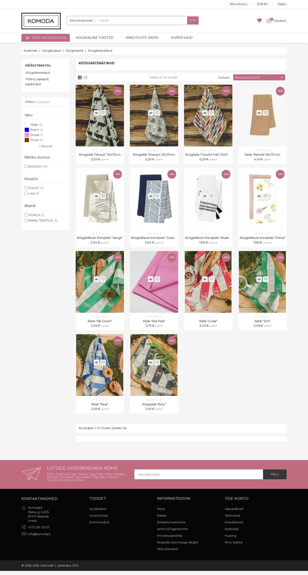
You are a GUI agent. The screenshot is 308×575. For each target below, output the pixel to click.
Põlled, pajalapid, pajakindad (37, 81)
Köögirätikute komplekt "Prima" (262, 239)
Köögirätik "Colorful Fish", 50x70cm (210, 155)
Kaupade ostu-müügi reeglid (177, 546)
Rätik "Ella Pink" (154, 323)
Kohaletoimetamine (171, 526)
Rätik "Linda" (208, 323)
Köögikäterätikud (38, 73)
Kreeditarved (234, 526)
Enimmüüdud (99, 526)
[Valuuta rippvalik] (258, 4)
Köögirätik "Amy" (154, 408)
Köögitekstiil (38, 65)
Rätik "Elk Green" (100, 323)
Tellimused (232, 520)
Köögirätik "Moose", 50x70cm (100, 155)
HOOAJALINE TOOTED (94, 38)
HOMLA (36, 215)
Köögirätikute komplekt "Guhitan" (155, 239)
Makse (161, 520)
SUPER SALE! (181, 38)
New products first (259, 77)
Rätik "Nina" (99, 408)
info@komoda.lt (39, 538)
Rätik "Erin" (262, 323)
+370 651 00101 (39, 531)
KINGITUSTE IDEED (142, 38)
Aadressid (231, 533)
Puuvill (36, 188)
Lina (33, 193)
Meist (161, 513)
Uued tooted (98, 520)
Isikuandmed (234, 513)
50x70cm (38, 166)
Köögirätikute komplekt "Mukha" (208, 239)
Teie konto (237, 503)
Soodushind (97, 513)
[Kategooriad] (81, 20)
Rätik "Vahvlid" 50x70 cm (262, 155)
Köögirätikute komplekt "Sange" (100, 239)
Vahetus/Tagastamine (172, 533)
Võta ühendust (167, 553)
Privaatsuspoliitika (169, 540)
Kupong (230, 540)
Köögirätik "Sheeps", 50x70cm (154, 155)
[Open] (27, 37)
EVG (75, 569)
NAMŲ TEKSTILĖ (42, 220)
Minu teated (233, 546)
